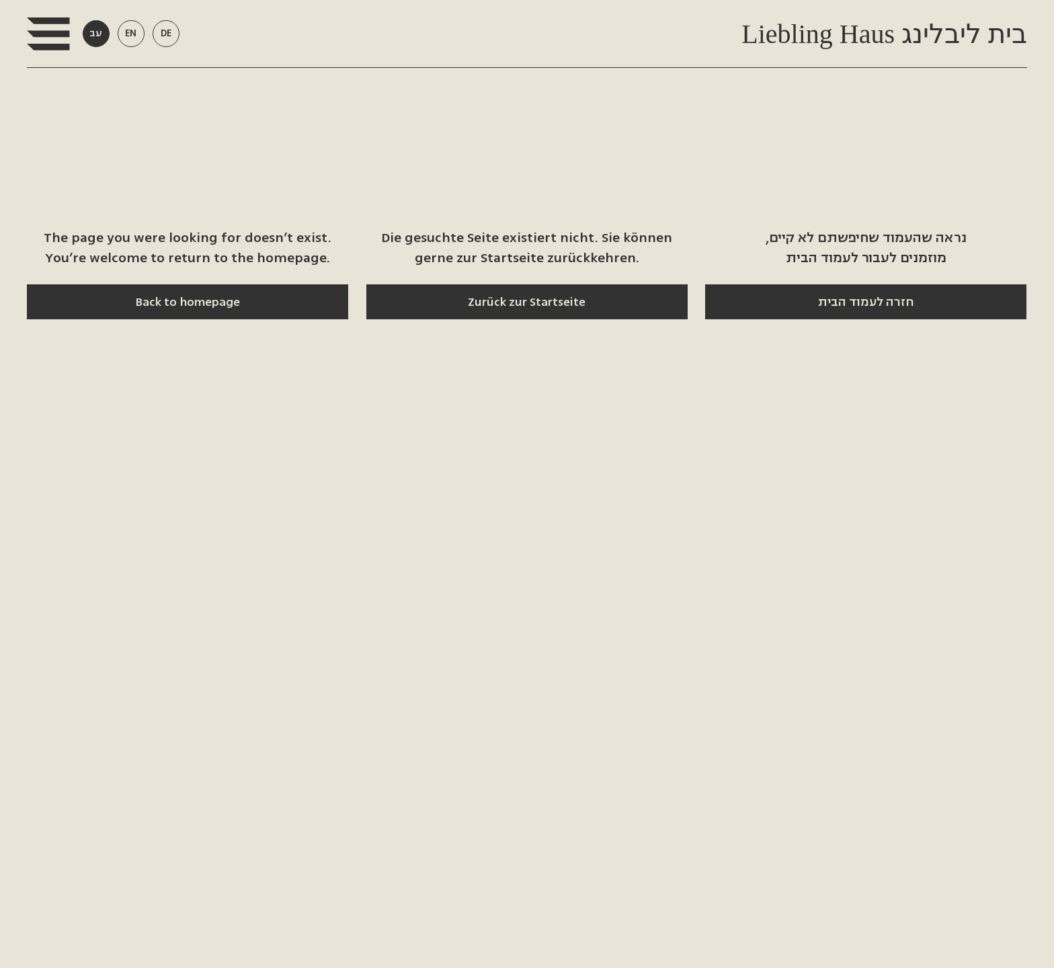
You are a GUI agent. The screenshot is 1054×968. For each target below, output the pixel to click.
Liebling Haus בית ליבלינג (881, 34)
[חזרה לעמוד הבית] (865, 301)
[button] (48, 33)
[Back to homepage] (187, 301)
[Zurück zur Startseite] (527, 301)
